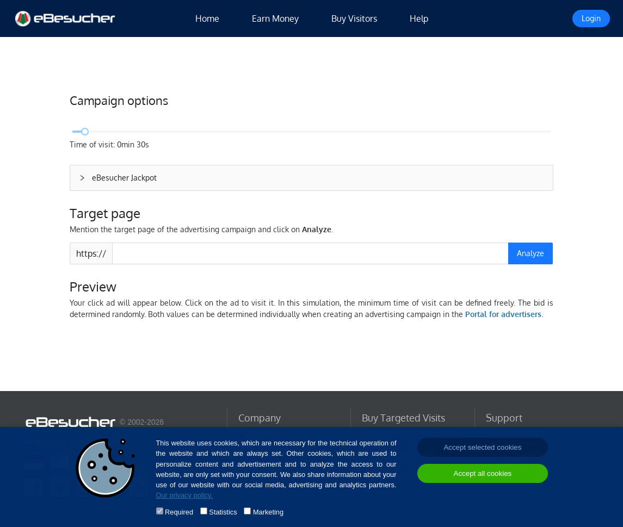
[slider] (85, 131)
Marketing (268, 512)
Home (207, 18)
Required (179, 512)
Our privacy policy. (184, 495)
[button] (311, 177)
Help (419, 18)
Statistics (223, 512)
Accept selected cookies (482, 447)
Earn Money (275, 18)
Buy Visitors (354, 18)
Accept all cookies (483, 473)
